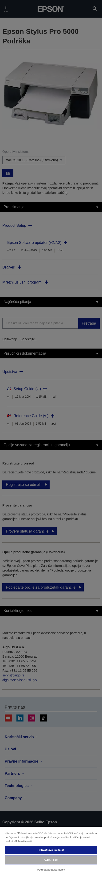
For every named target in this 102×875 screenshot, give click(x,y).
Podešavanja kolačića (51, 869)
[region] (51, 850)
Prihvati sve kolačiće (51, 849)
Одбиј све (51, 859)
